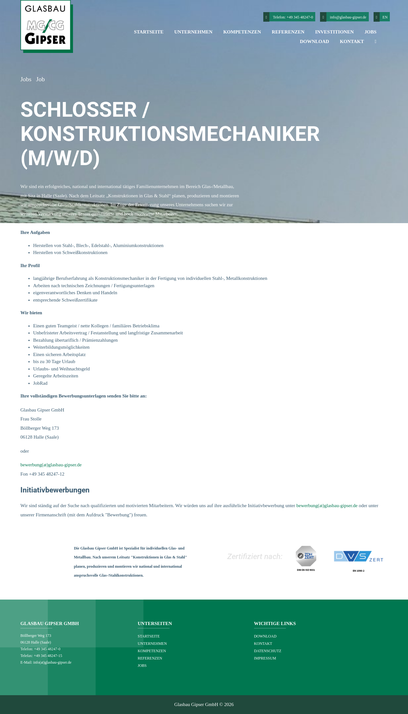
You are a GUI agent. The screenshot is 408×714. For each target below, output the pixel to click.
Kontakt (352, 41)
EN (381, 17)
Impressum (265, 658)
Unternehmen (193, 31)
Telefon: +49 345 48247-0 (293, 17)
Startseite (149, 31)
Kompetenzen (242, 31)
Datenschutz (267, 651)
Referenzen (288, 31)
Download (314, 41)
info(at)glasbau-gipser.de (52, 662)
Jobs (370, 31)
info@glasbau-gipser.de (348, 17)
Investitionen (334, 31)
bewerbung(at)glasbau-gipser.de (51, 464)
